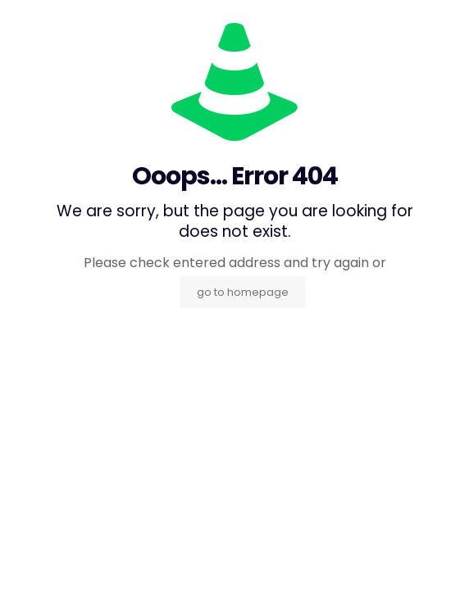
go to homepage (243, 292)
